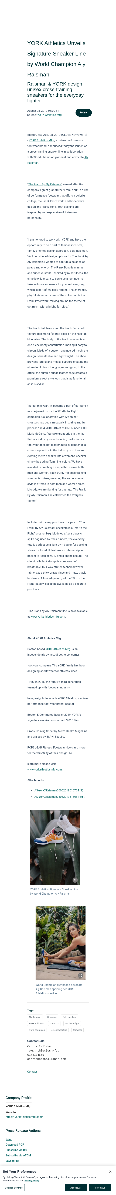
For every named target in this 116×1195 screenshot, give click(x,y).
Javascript (12, 1161)
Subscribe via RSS (17, 1150)
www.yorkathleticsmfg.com (48, 616)
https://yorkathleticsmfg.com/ (24, 1117)
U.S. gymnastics (59, 1030)
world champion (37, 1030)
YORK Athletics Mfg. (49, 115)
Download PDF (15, 1144)
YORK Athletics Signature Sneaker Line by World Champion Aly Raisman (54, 891)
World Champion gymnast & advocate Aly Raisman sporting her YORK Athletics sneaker (59, 989)
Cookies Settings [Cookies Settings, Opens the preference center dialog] (14, 1188)
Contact (32, 1071)
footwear (77, 1030)
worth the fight (72, 1023)
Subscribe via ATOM (18, 1155)
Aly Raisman (35, 1017)
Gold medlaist (69, 1017)
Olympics (52, 1017)
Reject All (100, 1188)
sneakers (54, 1023)
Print (9, 1139)
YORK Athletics (36, 1023)
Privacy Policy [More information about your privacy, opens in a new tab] (32, 1181)
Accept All (75, 1188)
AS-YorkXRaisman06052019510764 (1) (58, 790)
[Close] (110, 1172)
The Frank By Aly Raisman (44, 184)
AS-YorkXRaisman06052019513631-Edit (59, 796)
